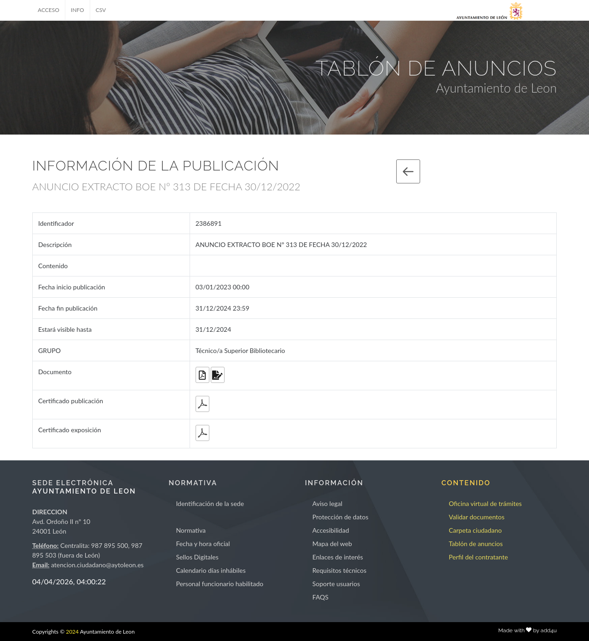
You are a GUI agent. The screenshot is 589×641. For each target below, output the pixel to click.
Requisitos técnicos (339, 570)
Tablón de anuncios (475, 543)
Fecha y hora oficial (203, 543)
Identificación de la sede (210, 503)
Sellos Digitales (197, 557)
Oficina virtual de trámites (485, 503)
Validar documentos (476, 517)
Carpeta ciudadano (475, 530)
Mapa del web (332, 543)
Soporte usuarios (336, 584)
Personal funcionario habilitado (219, 584)
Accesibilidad (330, 530)
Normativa (191, 530)
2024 (72, 631)
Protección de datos (340, 517)
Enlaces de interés (337, 557)
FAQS (320, 597)
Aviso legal (327, 503)
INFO (77, 9)
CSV (101, 9)
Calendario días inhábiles (210, 570)
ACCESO (48, 9)
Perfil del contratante (478, 557)
